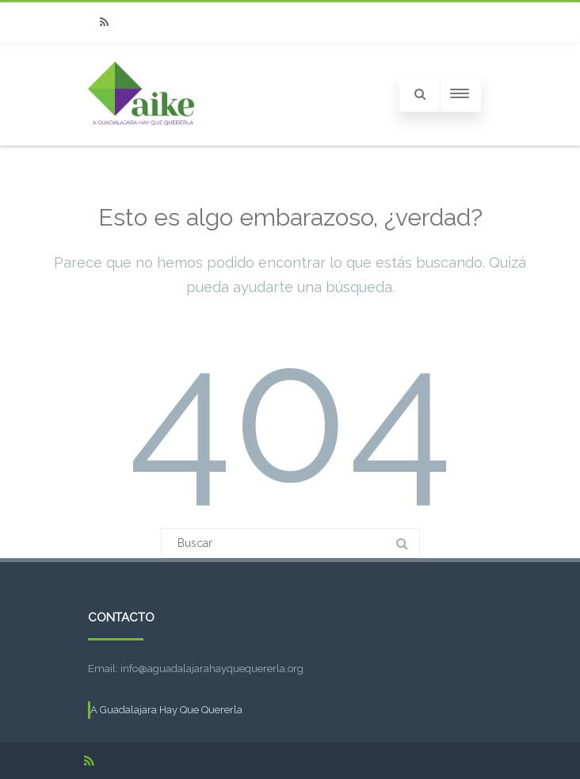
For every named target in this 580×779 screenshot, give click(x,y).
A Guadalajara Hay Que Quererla (166, 710)
